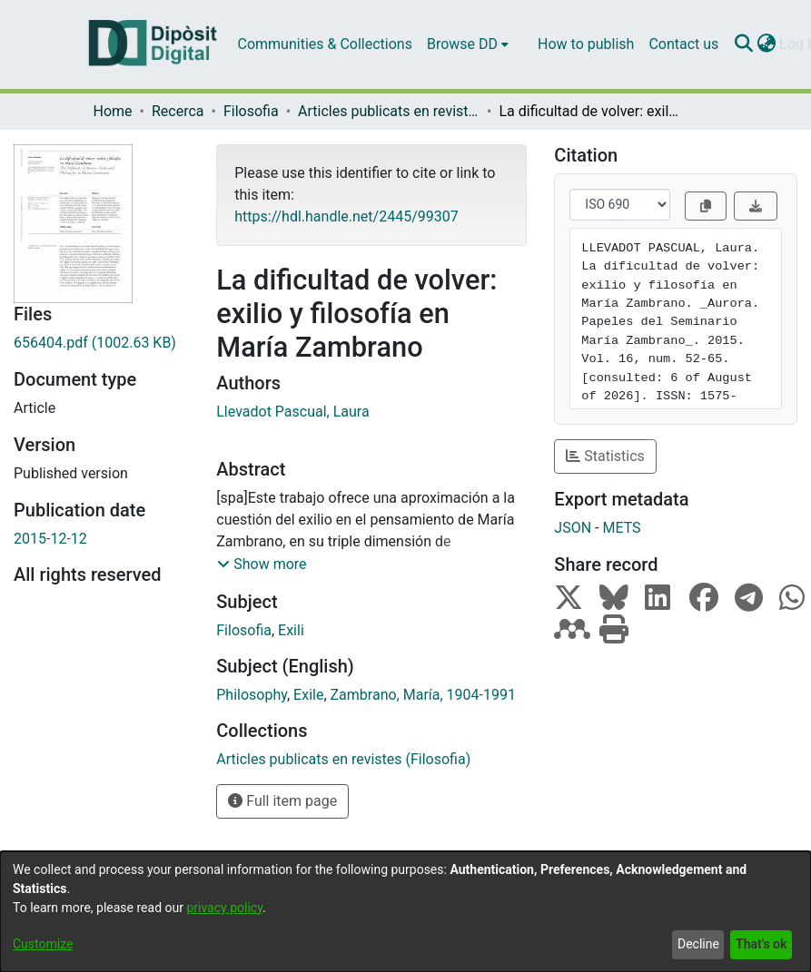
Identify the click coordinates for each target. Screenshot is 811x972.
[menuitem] (468, 44)
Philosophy (251, 694)
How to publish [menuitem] (586, 44)
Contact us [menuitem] (683, 44)
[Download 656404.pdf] (101, 343)
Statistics (605, 456)
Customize (43, 944)
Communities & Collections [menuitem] (325, 44)
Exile (308, 694)
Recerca (178, 111)
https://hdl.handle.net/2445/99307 (346, 216)
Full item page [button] (282, 801)
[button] (261, 564)
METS (621, 527)
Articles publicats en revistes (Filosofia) (389, 111)
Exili (291, 630)
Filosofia (251, 111)
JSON (572, 527)
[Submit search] (743, 44)
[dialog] (405, 911)
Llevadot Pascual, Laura (292, 411)
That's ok (761, 944)
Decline (698, 944)
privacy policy (224, 907)
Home (113, 111)
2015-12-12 (50, 538)
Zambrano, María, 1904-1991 (423, 694)
